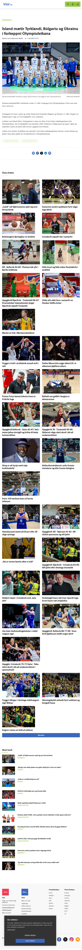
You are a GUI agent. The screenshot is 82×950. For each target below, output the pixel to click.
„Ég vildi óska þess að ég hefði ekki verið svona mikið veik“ (38, 862)
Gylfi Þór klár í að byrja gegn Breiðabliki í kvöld (34, 839)
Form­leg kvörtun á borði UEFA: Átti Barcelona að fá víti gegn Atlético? (42, 827)
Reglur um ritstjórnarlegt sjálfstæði (10, 902)
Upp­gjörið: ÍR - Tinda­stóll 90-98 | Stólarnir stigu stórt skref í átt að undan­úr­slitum (57, 432)
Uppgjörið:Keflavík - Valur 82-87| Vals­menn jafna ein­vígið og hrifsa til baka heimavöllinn (20, 432)
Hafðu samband (28, 906)
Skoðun (52, 904)
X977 (67, 912)
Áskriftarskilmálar (29, 912)
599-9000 (8, 913)
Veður (67, 904)
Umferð (25, 917)
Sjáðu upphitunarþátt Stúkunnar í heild (32, 803)
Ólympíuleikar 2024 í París (30, 141)
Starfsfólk (26, 914)
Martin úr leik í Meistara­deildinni (18, 333)
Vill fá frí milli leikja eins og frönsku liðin (32, 791)
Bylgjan (67, 906)
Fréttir (52, 893)
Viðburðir (68, 901)
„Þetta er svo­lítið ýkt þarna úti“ (28, 779)
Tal (66, 915)
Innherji (67, 893)
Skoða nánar (11, 935)
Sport (52, 898)
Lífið (51, 901)
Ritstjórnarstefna (28, 909)
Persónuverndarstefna (9, 905)
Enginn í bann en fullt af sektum (17, 730)
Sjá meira (41, 735)
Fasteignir (68, 896)
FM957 (67, 909)
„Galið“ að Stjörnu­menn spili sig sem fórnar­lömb (35, 755)
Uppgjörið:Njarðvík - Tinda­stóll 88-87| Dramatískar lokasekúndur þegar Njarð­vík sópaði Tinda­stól (20, 303)
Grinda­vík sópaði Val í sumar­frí (57, 237)
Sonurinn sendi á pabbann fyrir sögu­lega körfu (34, 851)
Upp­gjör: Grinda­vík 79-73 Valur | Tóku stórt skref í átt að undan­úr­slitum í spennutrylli (20, 667)
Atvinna (67, 898)
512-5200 (29, 901)
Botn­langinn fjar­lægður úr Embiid (18, 237)
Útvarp (52, 909)
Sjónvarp (53, 906)
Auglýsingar (27, 903)
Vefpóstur (26, 920)
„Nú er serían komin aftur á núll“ (17, 562)
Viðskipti (53, 896)
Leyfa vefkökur (43, 941)
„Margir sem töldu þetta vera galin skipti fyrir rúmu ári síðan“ (39, 767)
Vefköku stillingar (17, 941)
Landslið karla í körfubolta (11, 141)
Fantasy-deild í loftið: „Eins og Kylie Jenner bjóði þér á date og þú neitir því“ (44, 815)
